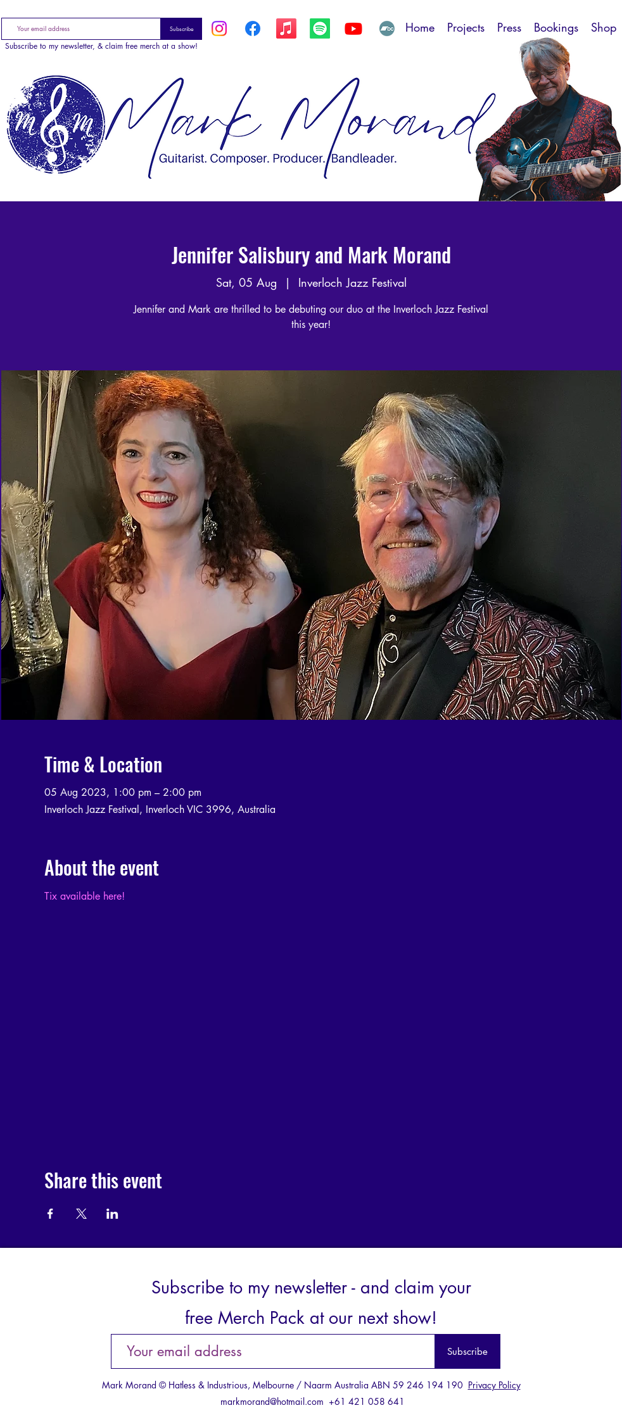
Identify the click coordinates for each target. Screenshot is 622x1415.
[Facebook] (253, 28)
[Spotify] (320, 28)
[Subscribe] (181, 29)
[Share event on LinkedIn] (112, 1214)
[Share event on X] (81, 1214)
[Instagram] (219, 28)
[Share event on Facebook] (50, 1214)
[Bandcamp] (387, 28)
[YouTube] (353, 28)
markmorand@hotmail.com (272, 1401)
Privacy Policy (494, 1385)
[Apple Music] (286, 28)
